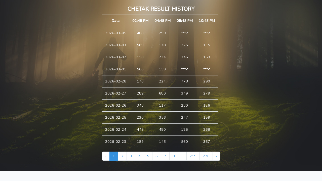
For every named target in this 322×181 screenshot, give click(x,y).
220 (206, 156)
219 (193, 156)
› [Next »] (216, 156)
